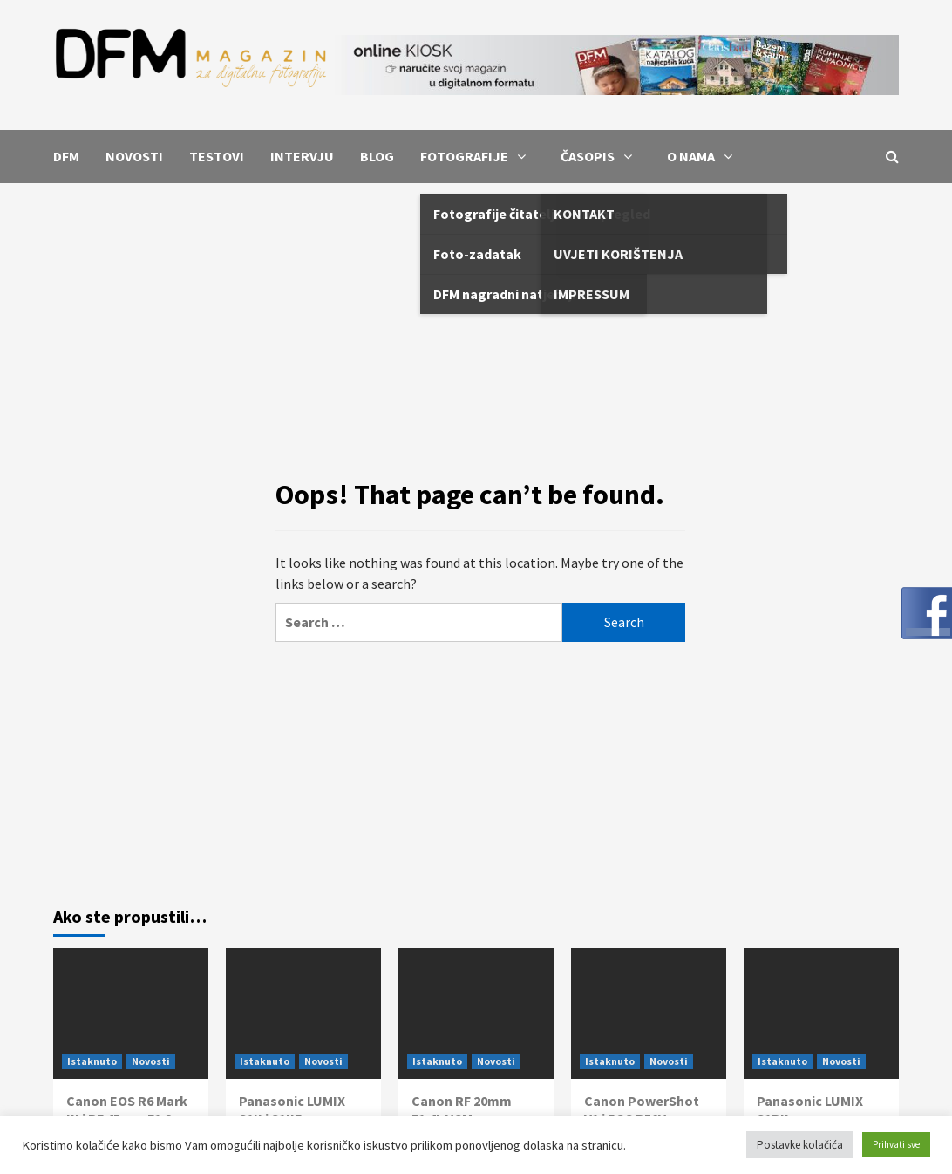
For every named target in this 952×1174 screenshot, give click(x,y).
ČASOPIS (601, 156)
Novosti (151, 1061)
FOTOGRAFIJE (477, 156)
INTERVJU (302, 156)
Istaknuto (92, 1061)
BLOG (377, 156)
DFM (66, 156)
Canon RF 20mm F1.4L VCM (461, 1110)
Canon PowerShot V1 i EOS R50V (641, 1110)
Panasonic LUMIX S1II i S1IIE (292, 1110)
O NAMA (704, 156)
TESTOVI (216, 156)
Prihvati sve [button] (896, 1144)
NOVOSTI (134, 156)
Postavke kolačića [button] (800, 1144)
